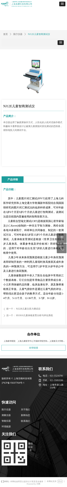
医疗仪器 (17, 34)
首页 (5, 34)
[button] (62, 4)
